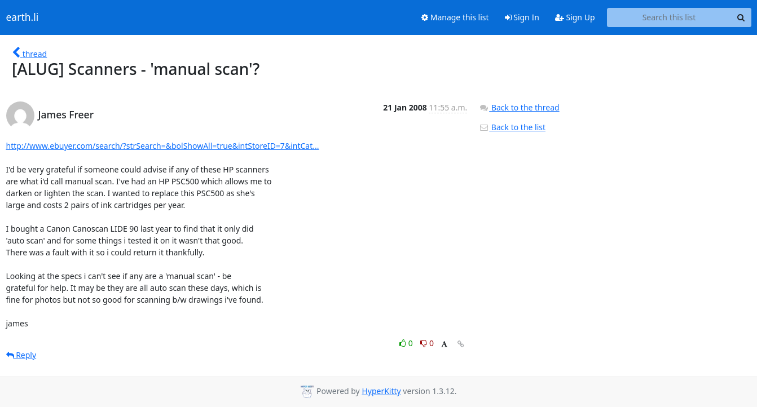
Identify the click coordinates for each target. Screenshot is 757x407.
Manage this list (455, 17)
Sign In (522, 17)
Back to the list (512, 127)
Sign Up (575, 17)
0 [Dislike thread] (427, 343)
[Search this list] (669, 17)
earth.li (22, 17)
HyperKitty (381, 391)
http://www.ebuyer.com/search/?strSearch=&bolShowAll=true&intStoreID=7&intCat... (162, 145)
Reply (21, 355)
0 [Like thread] (407, 343)
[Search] (741, 17)
